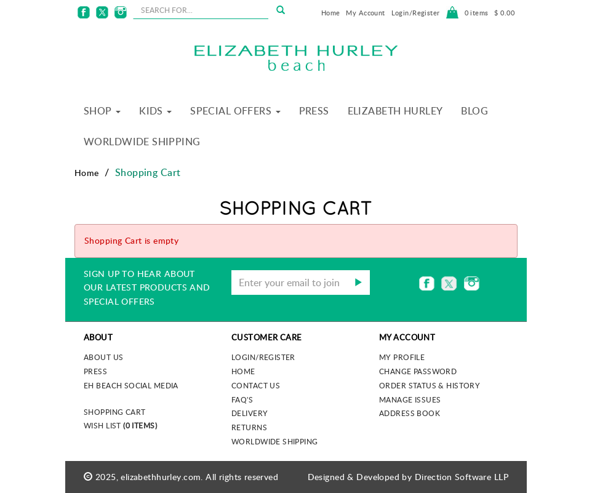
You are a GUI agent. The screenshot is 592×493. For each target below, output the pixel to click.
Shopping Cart (114, 412)
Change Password (418, 371)
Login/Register (415, 12)
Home (330, 12)
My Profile (402, 357)
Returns (249, 427)
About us (103, 357)
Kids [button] (155, 111)
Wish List (120, 425)
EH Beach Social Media (131, 385)
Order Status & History (429, 385)
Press (314, 111)
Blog (474, 111)
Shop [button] (102, 111)
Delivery (249, 413)
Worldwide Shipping (142, 141)
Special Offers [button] (235, 111)
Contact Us (255, 385)
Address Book (409, 413)
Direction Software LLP (461, 477)
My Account (365, 12)
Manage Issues (410, 399)
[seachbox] (200, 10)
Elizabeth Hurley (395, 111)
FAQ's (242, 399)
